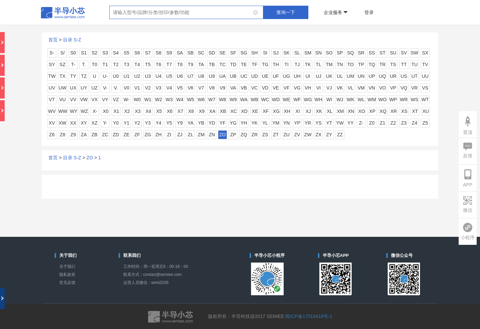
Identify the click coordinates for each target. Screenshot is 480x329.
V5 (180, 88)
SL (297, 52)
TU (414, 64)
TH (276, 64)
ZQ (244, 134)
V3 (158, 88)
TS (393, 64)
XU (425, 111)
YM (275, 123)
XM (340, 111)
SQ (350, 52)
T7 (169, 64)
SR (361, 52)
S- (52, 52)
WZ (84, 111)
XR (393, 111)
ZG (148, 134)
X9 (201, 111)
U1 (127, 76)
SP (340, 52)
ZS (265, 134)
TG (265, 64)
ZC (105, 134)
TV (425, 64)
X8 (191, 111)
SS (372, 52)
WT (425, 99)
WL (361, 99)
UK (329, 76)
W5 (190, 99)
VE (276, 88)
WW (62, 111)
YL (265, 123)
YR (308, 123)
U (94, 76)
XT (415, 111)
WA (243, 99)
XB (223, 111)
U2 (137, 76)
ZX (319, 134)
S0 (73, 52)
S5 (126, 52)
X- (95, 111)
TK (308, 64)
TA (201, 64)
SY (52, 64)
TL (318, 64)
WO (382, 99)
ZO (222, 134)
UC (243, 76)
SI (265, 52)
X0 (105, 111)
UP (372, 76)
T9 (190, 64)
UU (425, 76)
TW (52, 76)
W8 (222, 99)
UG (286, 76)
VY (105, 99)
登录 (369, 12)
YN (286, 123)
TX (63, 76)
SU (393, 52)
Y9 (180, 123)
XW (62, 123)
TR (382, 64)
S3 (105, 52)
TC (222, 64)
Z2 (393, 123)
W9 (233, 99)
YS (318, 123)
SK (286, 52)
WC (265, 99)
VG (297, 88)
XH (287, 111)
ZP (233, 134)
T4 (137, 64)
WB (254, 99)
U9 (212, 76)
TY (73, 76)
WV (52, 111)
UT (414, 76)
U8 (201, 76)
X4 (148, 111)
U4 (159, 76)
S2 (94, 52)
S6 (137, 52)
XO (361, 111)
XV (52, 123)
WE (286, 99)
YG (233, 123)
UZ (94, 88)
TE (244, 64)
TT (404, 64)
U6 (180, 76)
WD (276, 99)
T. (84, 64)
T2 (115, 64)
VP (393, 88)
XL (329, 111)
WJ (339, 99)
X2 (127, 111)
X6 (169, 111)
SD (212, 52)
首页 (53, 39)
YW (340, 123)
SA (180, 52)
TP (361, 64)
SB (190, 52)
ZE (127, 134)
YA (191, 123)
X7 (180, 111)
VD (265, 88)
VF (287, 88)
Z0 (371, 123)
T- (73, 64)
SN (318, 52)
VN (372, 88)
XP (372, 111)
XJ (308, 111)
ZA (84, 134)
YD (212, 123)
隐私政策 (67, 274)
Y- (105, 123)
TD (233, 64)
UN (361, 76)
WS (414, 99)
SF (233, 52)
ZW (308, 134)
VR (414, 88)
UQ (382, 76)
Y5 (169, 123)
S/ (62, 52)
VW (84, 99)
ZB (95, 134)
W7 (211, 99)
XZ (95, 123)
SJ (275, 52)
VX (94, 99)
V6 (190, 88)
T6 (158, 64)
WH (318, 99)
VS (425, 88)
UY (84, 88)
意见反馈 (67, 282)
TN (340, 64)
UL (340, 76)
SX (425, 52)
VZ (116, 99)
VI (318, 88)
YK (254, 123)
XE (255, 111)
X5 (159, 111)
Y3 (148, 123)
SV (404, 52)
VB (244, 88)
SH (254, 52)
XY (84, 123)
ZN (212, 134)
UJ (318, 76)
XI (297, 111)
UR (393, 76)
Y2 (137, 123)
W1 (147, 99)
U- (105, 76)
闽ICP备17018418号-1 (308, 316)
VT (52, 99)
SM (307, 52)
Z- (361, 123)
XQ (383, 111)
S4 (116, 52)
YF (223, 123)
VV (73, 99)
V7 (201, 88)
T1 (105, 64)
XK (319, 111)
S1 (84, 52)
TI (286, 64)
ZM (201, 134)
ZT (276, 134)
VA (233, 88)
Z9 (73, 134)
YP (297, 123)
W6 (201, 99)
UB (233, 76)
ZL (190, 134)
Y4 (158, 123)
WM (372, 99)
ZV (297, 134)
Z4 (414, 123)
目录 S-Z (72, 39)
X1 (116, 111)
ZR (254, 134)
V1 (137, 88)
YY (350, 123)
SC (201, 52)
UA (222, 76)
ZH (158, 134)
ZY (329, 134)
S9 (169, 52)
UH (297, 76)
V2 (148, 88)
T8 (179, 64)
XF (266, 111)
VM (361, 88)
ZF (137, 134)
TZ (84, 76)
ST (383, 52)
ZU (286, 134)
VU (62, 99)
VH (308, 88)
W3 (169, 99)
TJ (297, 64)
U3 (148, 76)
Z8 (62, 134)
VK (340, 88)
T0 (94, 64)
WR (404, 99)
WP (393, 99)
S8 (158, 52)
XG (276, 111)
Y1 (126, 123)
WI (329, 99)
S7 (148, 52)
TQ (372, 64)
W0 (137, 99)
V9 (222, 88)
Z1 (382, 123)
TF (254, 64)
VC (254, 88)
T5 (147, 64)
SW (414, 52)
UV (52, 88)
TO (350, 64)
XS (404, 111)
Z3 (403, 123)
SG (243, 52)
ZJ (180, 134)
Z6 (51, 134)
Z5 (425, 123)
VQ (403, 88)
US (404, 76)
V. (116, 88)
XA (212, 111)
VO (382, 88)
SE (222, 52)
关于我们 (67, 266)
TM (329, 64)
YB (201, 123)
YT (329, 123)
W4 (179, 99)
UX (73, 88)
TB (212, 64)
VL (350, 88)
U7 (191, 76)
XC (233, 111)
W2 (158, 99)
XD (244, 111)
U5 (169, 76)
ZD (116, 134)
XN (351, 111)
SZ (63, 64)
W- (127, 99)
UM (350, 76)
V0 (126, 88)
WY (74, 111)
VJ (329, 88)
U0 (116, 76)
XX (73, 123)
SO (329, 52)
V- (105, 88)
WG (308, 99)
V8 (212, 88)
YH (244, 123)
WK (350, 99)
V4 (169, 88)
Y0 (116, 123)
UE (265, 76)
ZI (169, 134)
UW (62, 88)
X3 (137, 111)
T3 (126, 64)
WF (297, 99)
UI (308, 76)
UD (254, 76)
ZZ (340, 134)
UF (276, 76)
